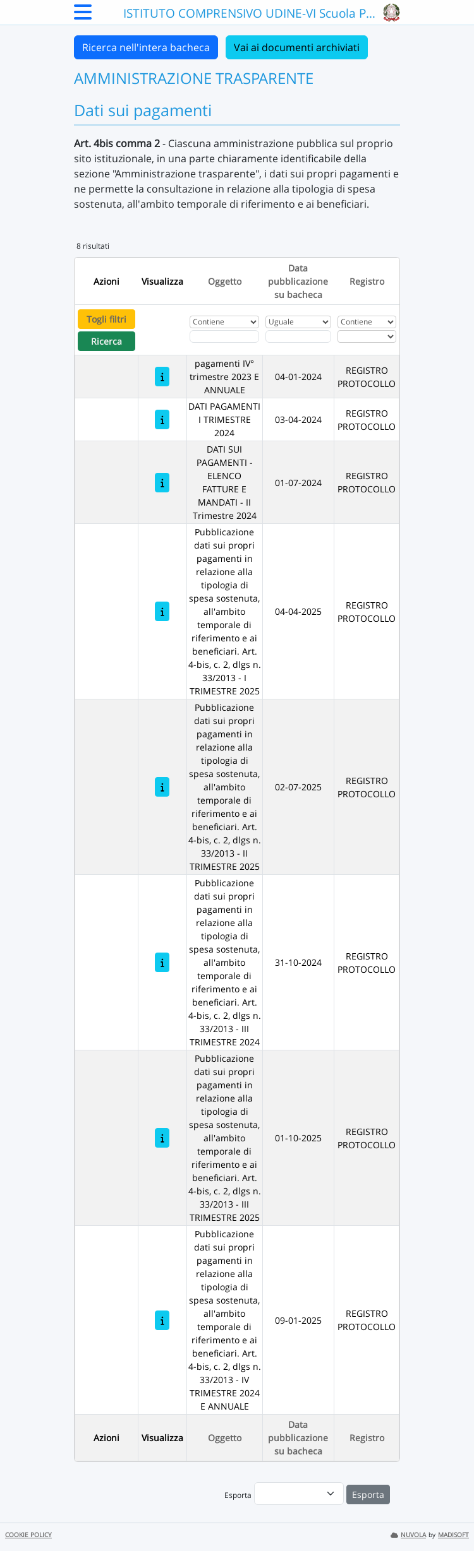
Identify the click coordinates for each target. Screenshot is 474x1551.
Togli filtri (106, 319)
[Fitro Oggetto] (224, 336)
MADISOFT (453, 1535)
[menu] (299, 1493)
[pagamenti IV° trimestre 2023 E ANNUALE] (162, 376)
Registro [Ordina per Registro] (366, 281)
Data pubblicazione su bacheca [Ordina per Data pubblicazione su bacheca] (298, 281)
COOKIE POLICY (28, 1535)
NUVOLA (408, 1535)
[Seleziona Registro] (366, 336)
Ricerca (106, 341)
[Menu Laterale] (83, 16)
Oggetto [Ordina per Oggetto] (224, 281)
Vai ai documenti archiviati (297, 47)
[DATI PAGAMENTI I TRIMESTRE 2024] (162, 419)
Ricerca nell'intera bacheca (146, 47)
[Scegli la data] (298, 336)
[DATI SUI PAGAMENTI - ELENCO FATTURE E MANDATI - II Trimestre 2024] (162, 482)
